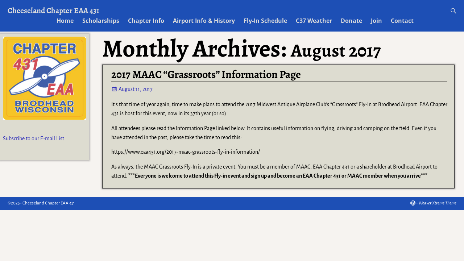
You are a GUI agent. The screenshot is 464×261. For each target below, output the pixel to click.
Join (376, 21)
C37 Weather (314, 21)
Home (65, 21)
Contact (402, 21)
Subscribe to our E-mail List (33, 138)
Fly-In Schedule (265, 21)
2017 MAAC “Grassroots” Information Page (206, 74)
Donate (351, 21)
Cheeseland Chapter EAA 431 (53, 10)
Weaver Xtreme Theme (437, 203)
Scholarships (100, 21)
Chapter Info (146, 21)
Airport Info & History (204, 21)
